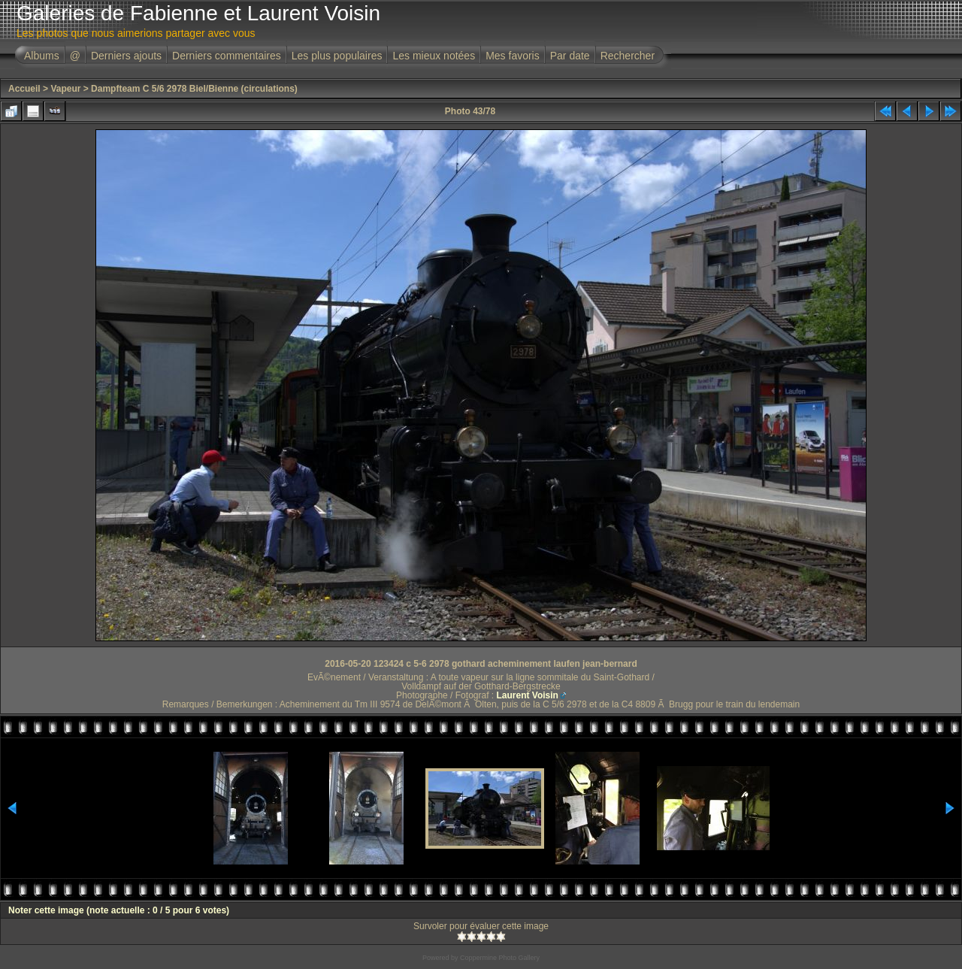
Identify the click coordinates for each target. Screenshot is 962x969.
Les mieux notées (433, 56)
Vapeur (65, 88)
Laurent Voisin (527, 695)
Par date (570, 56)
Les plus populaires (337, 56)
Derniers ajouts (126, 56)
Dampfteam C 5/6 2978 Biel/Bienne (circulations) (194, 88)
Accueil (24, 88)
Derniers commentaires (226, 56)
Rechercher (627, 56)
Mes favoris (513, 56)
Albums (41, 56)
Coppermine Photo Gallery (500, 957)
